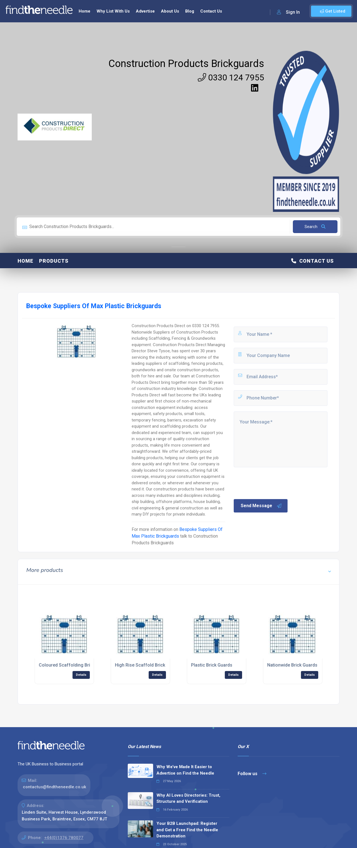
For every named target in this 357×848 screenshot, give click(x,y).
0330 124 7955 (231, 77)
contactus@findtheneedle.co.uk (54, 786)
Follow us (252, 773)
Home (84, 11)
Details (81, 675)
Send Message (261, 506)
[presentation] (275, 483)
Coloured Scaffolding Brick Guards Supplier (84, 665)
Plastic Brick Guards (211, 665)
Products (54, 261)
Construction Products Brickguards (186, 64)
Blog (189, 11)
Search (315, 226)
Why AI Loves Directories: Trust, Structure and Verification (188, 798)
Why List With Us (113, 11)
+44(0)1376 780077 (63, 837)
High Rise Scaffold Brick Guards (148, 665)
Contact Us (211, 11)
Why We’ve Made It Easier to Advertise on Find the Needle (185, 770)
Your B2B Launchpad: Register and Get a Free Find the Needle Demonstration (187, 830)
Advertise (145, 11)
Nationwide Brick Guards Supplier (301, 665)
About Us (170, 11)
